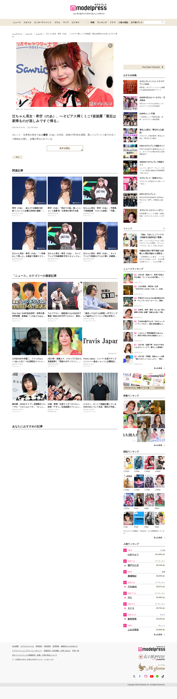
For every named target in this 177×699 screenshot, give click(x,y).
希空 (45, 135)
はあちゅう (133, 554)
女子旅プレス (137, 22)
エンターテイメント (43, 22)
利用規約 (39, 646)
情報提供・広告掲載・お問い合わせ (57, 651)
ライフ (66, 22)
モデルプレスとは (27, 646)
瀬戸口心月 (133, 565)
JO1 (130, 597)
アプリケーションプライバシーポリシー (27, 651)
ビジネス (75, 22)
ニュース (17, 22)
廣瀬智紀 (132, 576)
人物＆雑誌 (123, 22)
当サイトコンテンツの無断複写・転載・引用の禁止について (34, 655)
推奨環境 (47, 646)
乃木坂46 (132, 587)
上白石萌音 (133, 630)
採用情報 (56, 646)
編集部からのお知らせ (69, 646)
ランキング (102, 22)
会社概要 (15, 646)
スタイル (27, 22)
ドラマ (113, 22)
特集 (92, 22)
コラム (57, 22)
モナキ (131, 608)
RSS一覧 (75, 651)
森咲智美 (132, 619)
